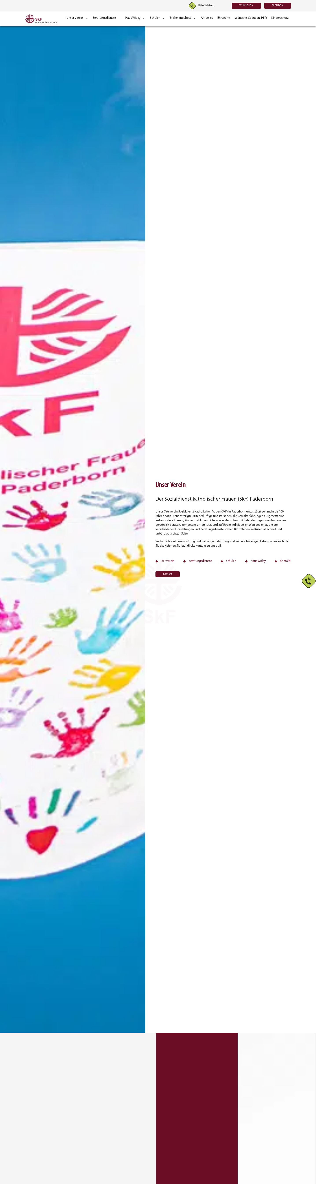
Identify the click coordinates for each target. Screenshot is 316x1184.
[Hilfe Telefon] (192, 5)
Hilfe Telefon (206, 5)
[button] (77, 18)
